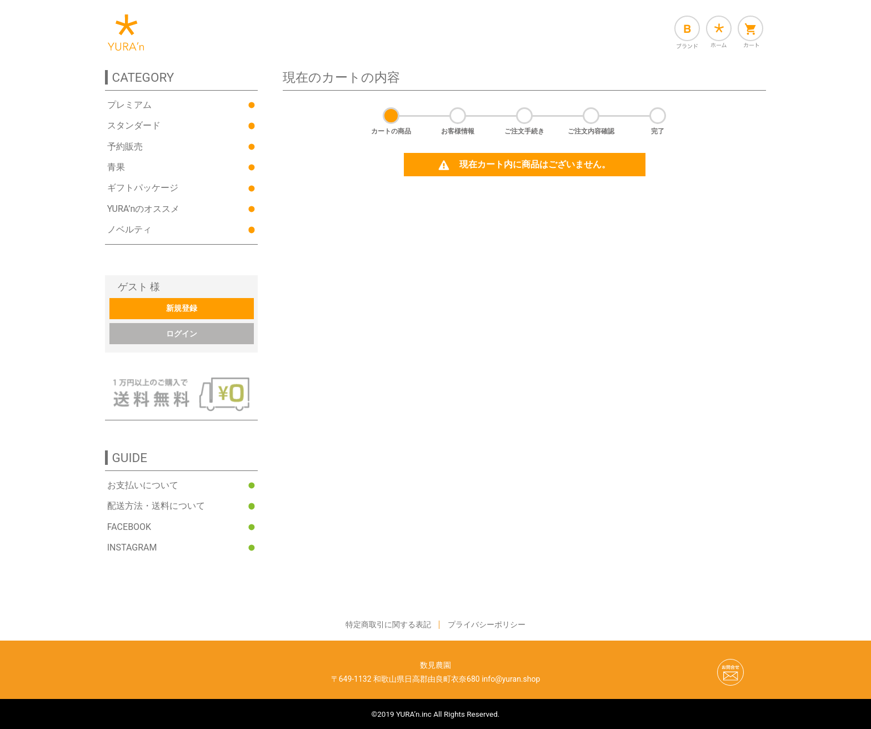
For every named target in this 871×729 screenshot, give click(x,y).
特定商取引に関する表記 (388, 624)
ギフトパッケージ (142, 192)
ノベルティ (129, 234)
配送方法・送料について (156, 505)
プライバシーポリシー (486, 624)
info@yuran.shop (511, 679)
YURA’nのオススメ (143, 213)
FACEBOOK (129, 527)
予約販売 (125, 151)
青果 (116, 171)
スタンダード (134, 130)
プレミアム (129, 109)
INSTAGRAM (132, 547)
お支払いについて (142, 485)
